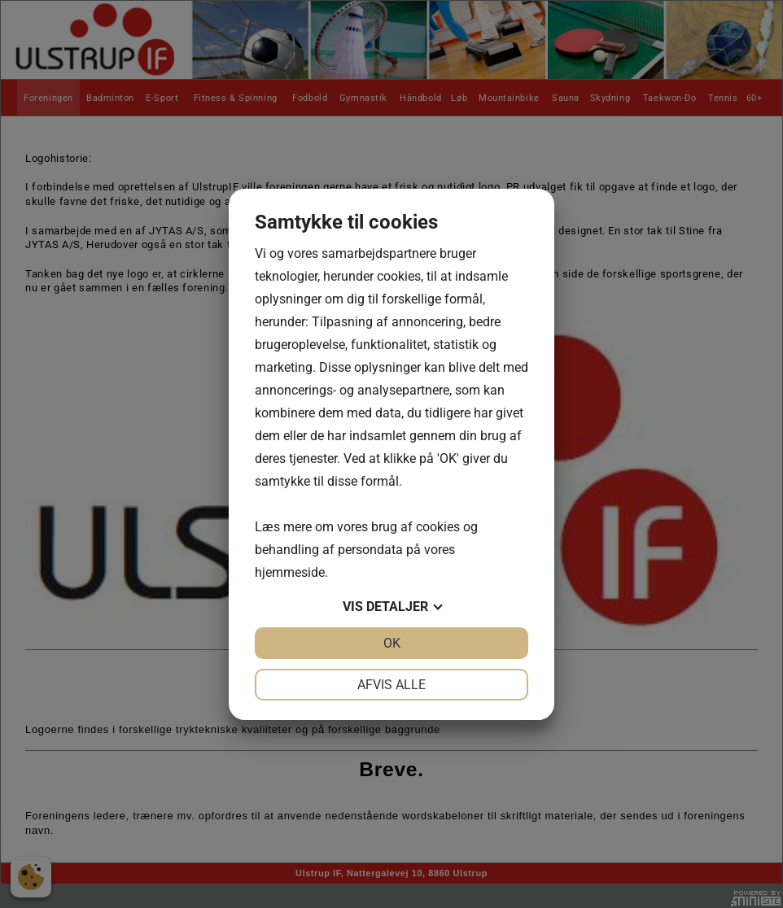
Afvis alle (391, 684)
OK (391, 643)
